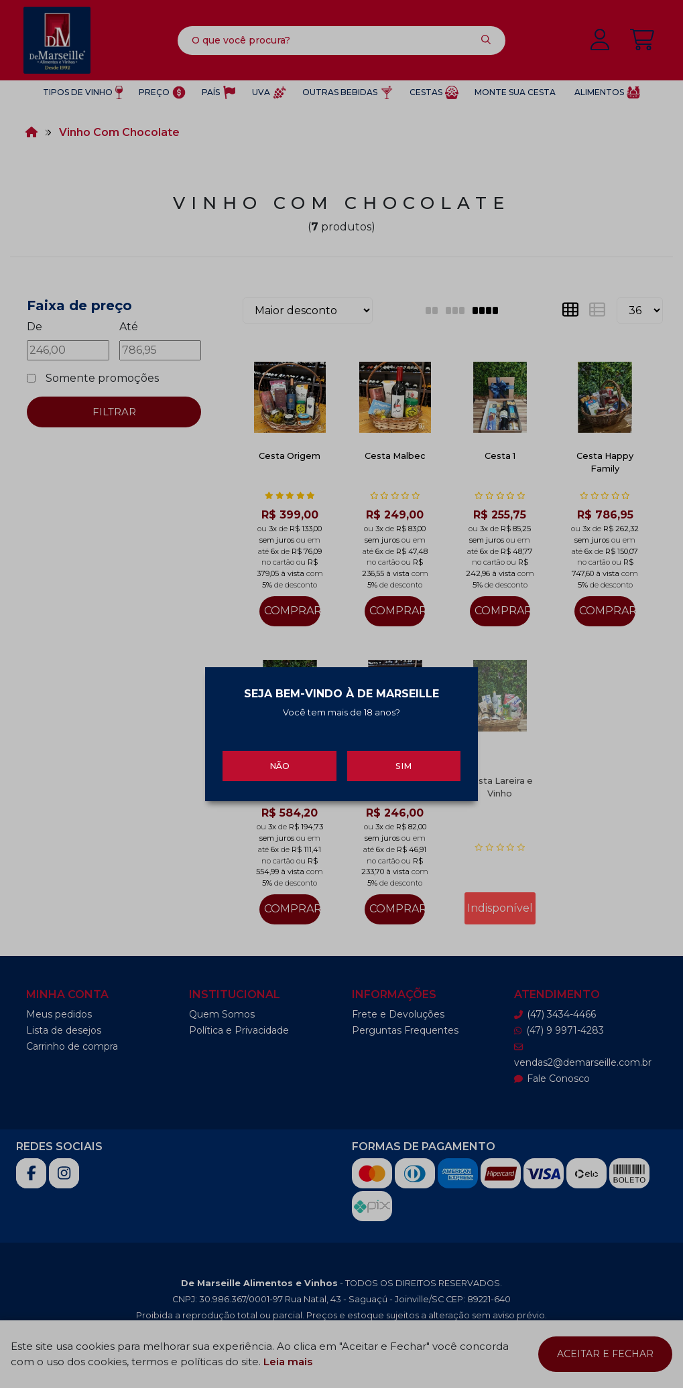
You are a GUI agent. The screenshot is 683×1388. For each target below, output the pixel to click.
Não (279, 764)
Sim (403, 764)
